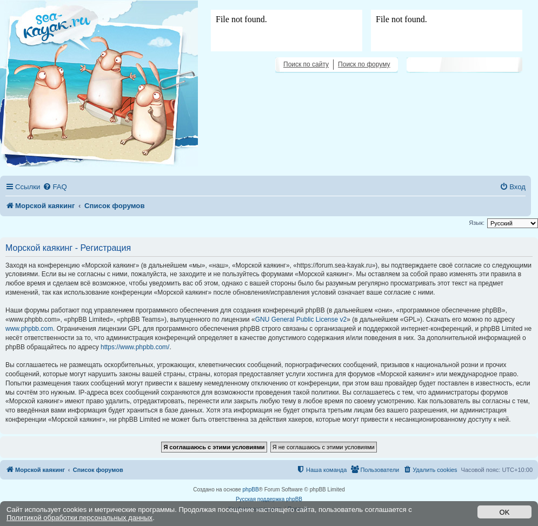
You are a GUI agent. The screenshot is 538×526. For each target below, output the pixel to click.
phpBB (251, 489)
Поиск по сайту (306, 64)
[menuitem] (55, 187)
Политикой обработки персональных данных (79, 518)
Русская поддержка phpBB (269, 499)
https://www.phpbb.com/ (135, 347)
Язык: (476, 222)
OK (505, 512)
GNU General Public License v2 (301, 319)
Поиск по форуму (364, 64)
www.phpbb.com (29, 328)
